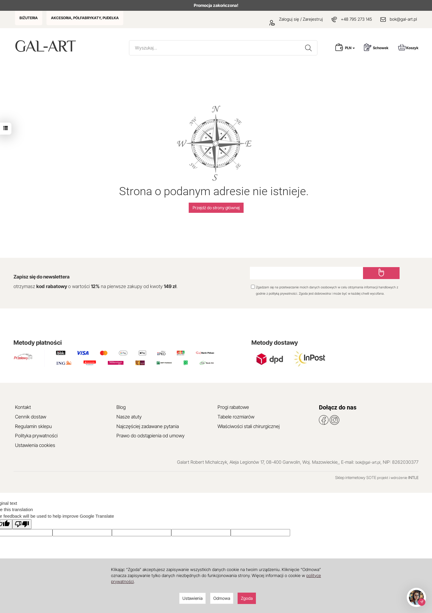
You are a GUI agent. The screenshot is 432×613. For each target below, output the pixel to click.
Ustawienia (192, 598)
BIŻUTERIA (29, 18)
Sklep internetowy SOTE (355, 477)
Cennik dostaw (30, 417)
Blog (121, 407)
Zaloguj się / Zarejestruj (296, 19)
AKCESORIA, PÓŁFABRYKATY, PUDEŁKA (85, 18)
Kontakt (23, 407)
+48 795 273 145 (356, 19)
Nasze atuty (129, 417)
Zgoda (247, 598)
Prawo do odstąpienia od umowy (150, 436)
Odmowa (221, 598)
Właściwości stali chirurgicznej (249, 426)
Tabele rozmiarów (236, 417)
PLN (350, 48)
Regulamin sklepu (33, 426)
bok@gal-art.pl (403, 19)
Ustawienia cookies (35, 445)
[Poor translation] (22, 524)
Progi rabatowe (233, 407)
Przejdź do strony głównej (216, 207)
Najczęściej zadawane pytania (147, 426)
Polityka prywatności (36, 436)
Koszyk (408, 47)
